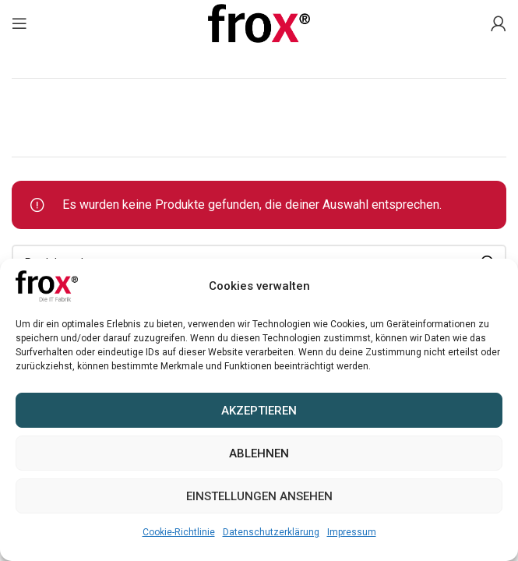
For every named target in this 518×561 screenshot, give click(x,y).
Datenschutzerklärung (271, 532)
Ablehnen (259, 453)
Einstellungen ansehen (259, 496)
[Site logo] (259, 22)
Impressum (351, 532)
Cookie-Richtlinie (179, 532)
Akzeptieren (259, 411)
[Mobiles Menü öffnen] (19, 23)
